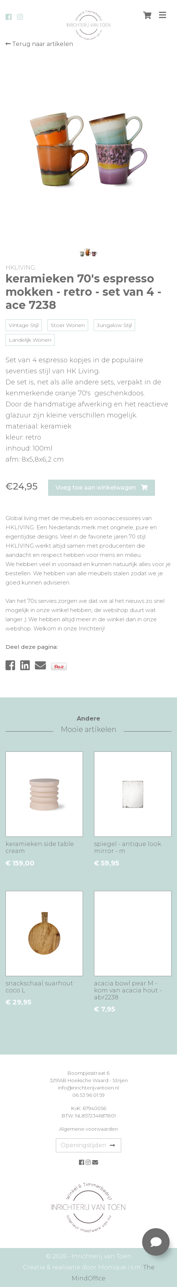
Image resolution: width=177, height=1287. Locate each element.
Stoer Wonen (68, 325)
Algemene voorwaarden (88, 1129)
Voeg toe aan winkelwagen (101, 487)
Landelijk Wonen (30, 340)
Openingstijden (88, 1145)
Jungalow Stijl (114, 325)
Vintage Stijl (24, 325)
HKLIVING (20, 267)
